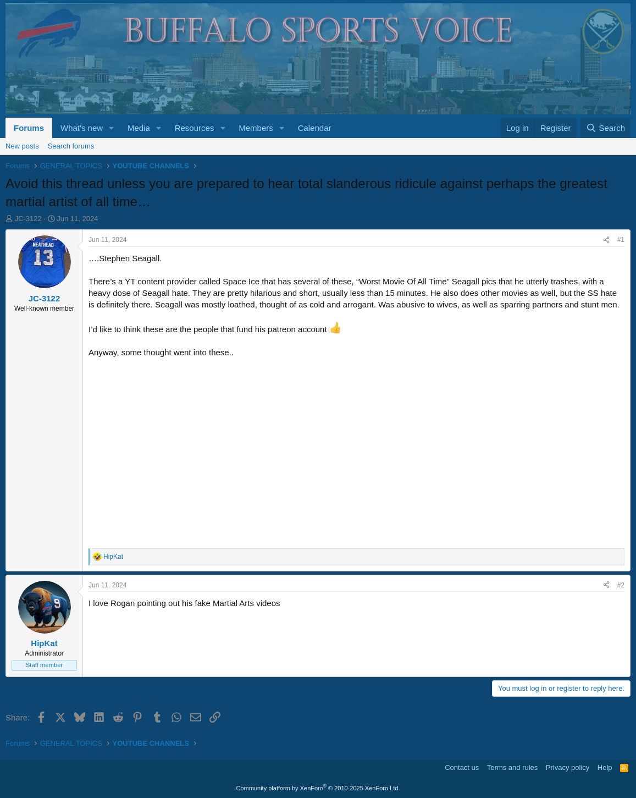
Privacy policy (567, 767)
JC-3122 (28, 218)
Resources (194, 128)
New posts (22, 146)
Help (605, 767)
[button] (111, 128)
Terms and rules (512, 767)
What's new (81, 128)
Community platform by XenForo (318, 788)
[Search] (605, 128)
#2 (620, 585)
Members (256, 128)
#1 (620, 240)
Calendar (314, 128)
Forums (29, 128)
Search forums (71, 146)
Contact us (462, 767)
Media (139, 128)
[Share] (606, 240)
